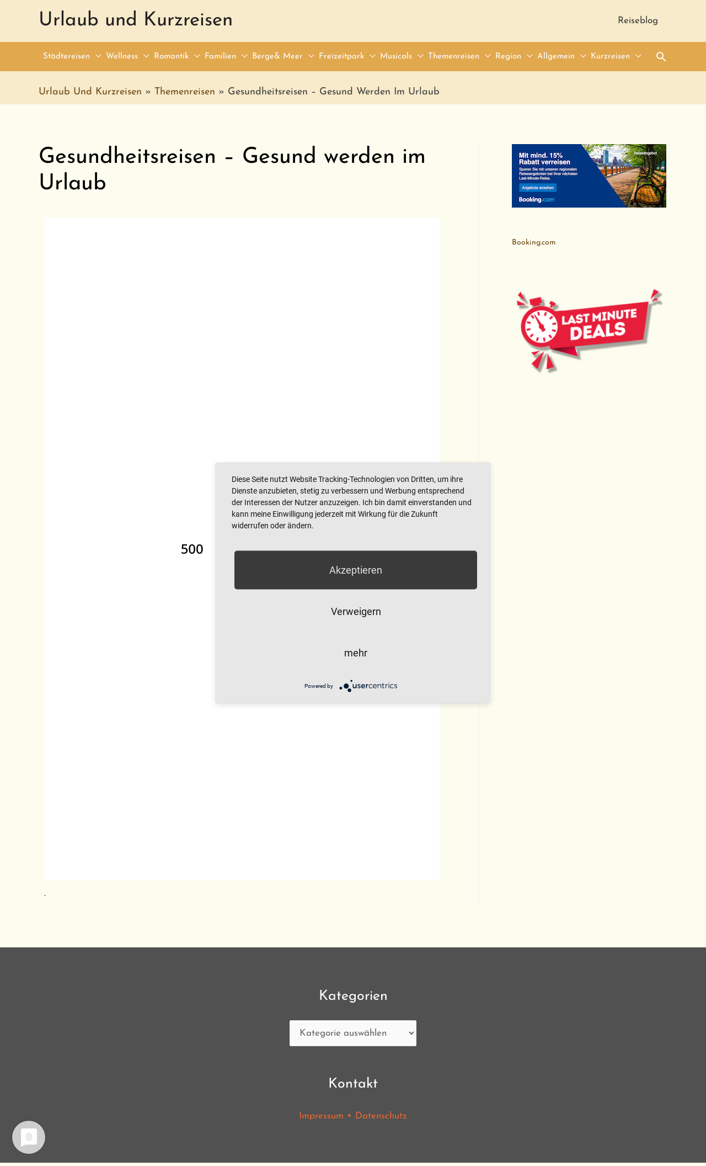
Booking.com (534, 244)
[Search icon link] (661, 57)
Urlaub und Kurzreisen (136, 21)
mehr (355, 653)
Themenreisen (184, 93)
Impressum (320, 1119)
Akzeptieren (355, 570)
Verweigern (356, 611)
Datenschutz (382, 1119)
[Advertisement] (589, 544)
